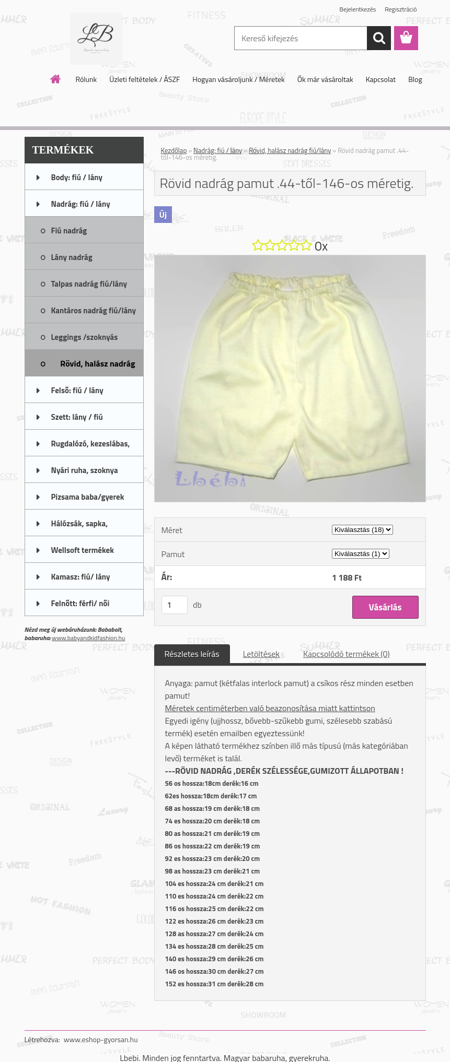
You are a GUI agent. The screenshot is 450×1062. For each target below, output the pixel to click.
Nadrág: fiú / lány (217, 150)
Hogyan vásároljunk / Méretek (238, 79)
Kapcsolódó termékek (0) (346, 653)
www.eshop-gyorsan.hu (101, 1039)
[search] (379, 38)
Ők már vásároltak (325, 79)
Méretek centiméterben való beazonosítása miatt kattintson (270, 708)
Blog (415, 79)
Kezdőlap (174, 150)
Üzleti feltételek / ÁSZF (144, 79)
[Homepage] (56, 79)
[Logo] (96, 39)
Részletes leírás (192, 653)
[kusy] (174, 605)
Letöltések (261, 653)
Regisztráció (401, 9)
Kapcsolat (381, 79)
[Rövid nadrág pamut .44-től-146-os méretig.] (290, 259)
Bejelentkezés (358, 9)
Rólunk (86, 79)
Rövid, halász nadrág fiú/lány (290, 150)
